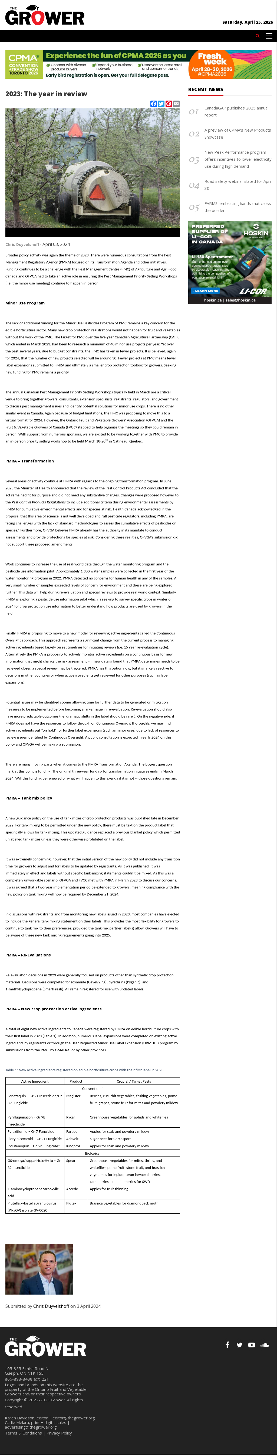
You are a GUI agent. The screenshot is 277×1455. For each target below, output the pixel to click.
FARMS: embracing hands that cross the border (238, 207)
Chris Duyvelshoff (22, 244)
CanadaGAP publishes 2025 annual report (236, 111)
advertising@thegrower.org (31, 1427)
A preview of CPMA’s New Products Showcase (238, 133)
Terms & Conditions (23, 1433)
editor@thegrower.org (73, 1417)
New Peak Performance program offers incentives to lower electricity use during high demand (238, 159)
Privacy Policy (59, 1433)
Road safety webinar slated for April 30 (238, 185)
